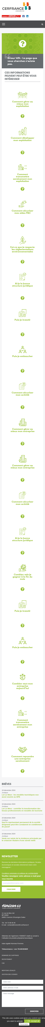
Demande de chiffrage (10, 955)
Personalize (24, 1024)
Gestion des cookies (9, 974)
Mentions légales (8, 970)
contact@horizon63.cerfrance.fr (18, 925)
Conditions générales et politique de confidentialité (20, 873)
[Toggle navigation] (3, 24)
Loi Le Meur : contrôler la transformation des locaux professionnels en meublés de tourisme (22, 810)
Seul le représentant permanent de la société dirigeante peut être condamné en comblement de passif (22, 824)
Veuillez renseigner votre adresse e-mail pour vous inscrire (21, 877)
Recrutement (7, 959)
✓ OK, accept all (32, 1021)
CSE (3, 963)
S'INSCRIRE (11, 889)
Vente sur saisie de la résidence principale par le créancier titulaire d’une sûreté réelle (22, 839)
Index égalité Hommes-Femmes (12, 943)
